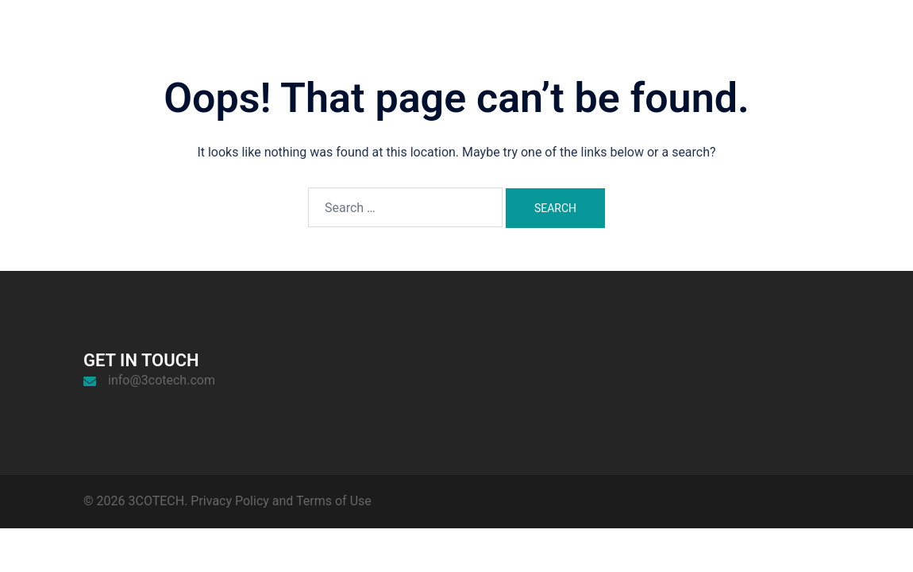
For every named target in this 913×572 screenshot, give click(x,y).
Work (756, 43)
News (805, 43)
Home (654, 43)
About (706, 43)
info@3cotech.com (161, 380)
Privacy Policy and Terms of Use (281, 500)
